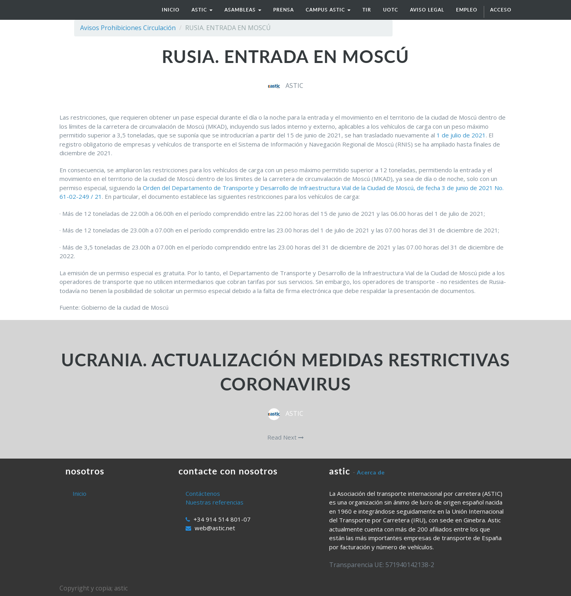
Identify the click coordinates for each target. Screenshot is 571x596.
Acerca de (371, 472)
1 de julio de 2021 (461, 135)
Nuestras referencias (214, 502)
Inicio (79, 493)
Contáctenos (203, 493)
